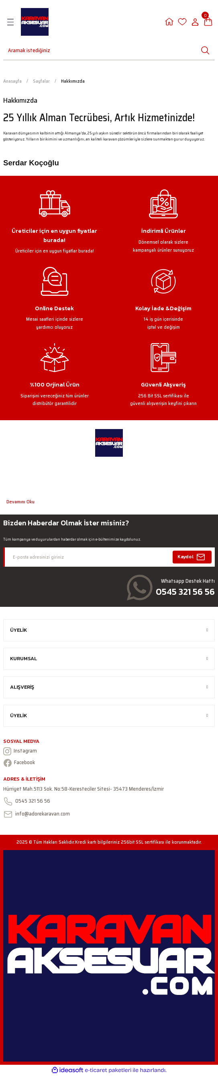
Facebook (19, 763)
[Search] (20, 50)
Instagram (20, 751)
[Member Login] (169, 21)
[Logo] (35, 22)
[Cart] (208, 21)
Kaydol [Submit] (192, 557)
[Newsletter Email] (109, 557)
